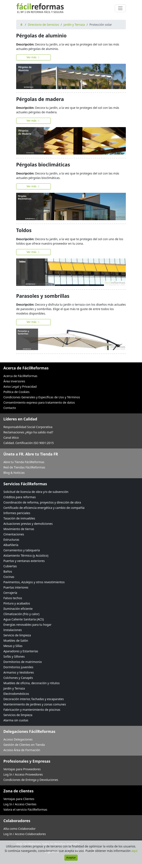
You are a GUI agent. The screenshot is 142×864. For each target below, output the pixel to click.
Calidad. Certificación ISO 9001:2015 (28, 443)
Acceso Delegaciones (18, 739)
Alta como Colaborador (19, 829)
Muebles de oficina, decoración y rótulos (31, 683)
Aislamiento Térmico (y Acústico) (25, 555)
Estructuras (11, 540)
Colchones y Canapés (18, 678)
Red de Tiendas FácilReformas (24, 467)
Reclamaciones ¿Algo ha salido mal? (28, 432)
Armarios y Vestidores (18, 672)
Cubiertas (10, 566)
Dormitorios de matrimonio (22, 662)
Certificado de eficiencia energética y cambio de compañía (43, 508)
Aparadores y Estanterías (20, 651)
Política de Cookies (16, 392)
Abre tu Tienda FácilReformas (23, 462)
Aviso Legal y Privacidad (20, 386)
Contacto (9, 408)
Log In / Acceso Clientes (19, 804)
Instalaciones (12, 630)
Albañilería (10, 545)
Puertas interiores (15, 587)
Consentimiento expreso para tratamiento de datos (39, 402)
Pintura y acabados (16, 603)
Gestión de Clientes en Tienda (24, 745)
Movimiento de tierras (18, 529)
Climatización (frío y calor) (21, 614)
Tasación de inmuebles (19, 518)
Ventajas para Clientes (18, 799)
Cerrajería (10, 593)
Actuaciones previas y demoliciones (28, 524)
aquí (134, 851)
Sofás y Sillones (14, 656)
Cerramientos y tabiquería (21, 550)
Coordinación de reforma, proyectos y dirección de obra (42, 502)
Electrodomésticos (16, 694)
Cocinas (8, 577)
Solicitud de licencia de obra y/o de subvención (35, 492)
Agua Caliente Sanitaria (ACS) (23, 619)
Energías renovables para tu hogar (27, 625)
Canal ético (11, 438)
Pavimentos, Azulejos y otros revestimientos (34, 582)
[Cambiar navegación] (120, 8)
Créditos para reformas (19, 497)
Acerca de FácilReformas (20, 376)
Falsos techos (12, 598)
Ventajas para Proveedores (22, 769)
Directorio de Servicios (43, 25)
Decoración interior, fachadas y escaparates (33, 699)
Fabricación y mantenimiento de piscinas (31, 710)
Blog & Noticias (14, 473)
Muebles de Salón (15, 640)
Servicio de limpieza (17, 635)
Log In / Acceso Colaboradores (24, 834)
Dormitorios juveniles (18, 667)
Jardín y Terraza (74, 25)
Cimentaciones (13, 534)
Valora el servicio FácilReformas (25, 809)
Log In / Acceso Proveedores (23, 774)
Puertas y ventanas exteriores (24, 561)
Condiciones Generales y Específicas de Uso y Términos (41, 397)
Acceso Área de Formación (21, 750)
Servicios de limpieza (17, 715)
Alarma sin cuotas (15, 720)
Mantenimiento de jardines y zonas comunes (34, 704)
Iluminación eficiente (18, 609)
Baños (7, 571)
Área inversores (14, 381)
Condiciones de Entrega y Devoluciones (30, 780)
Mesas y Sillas (12, 646)
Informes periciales (16, 513)
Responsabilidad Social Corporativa (28, 427)
